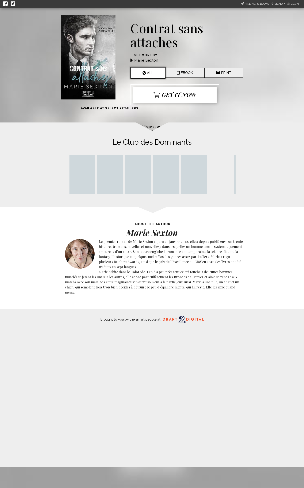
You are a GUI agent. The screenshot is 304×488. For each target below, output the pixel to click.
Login (293, 3)
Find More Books (255, 3)
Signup (278, 3)
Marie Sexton (146, 60)
